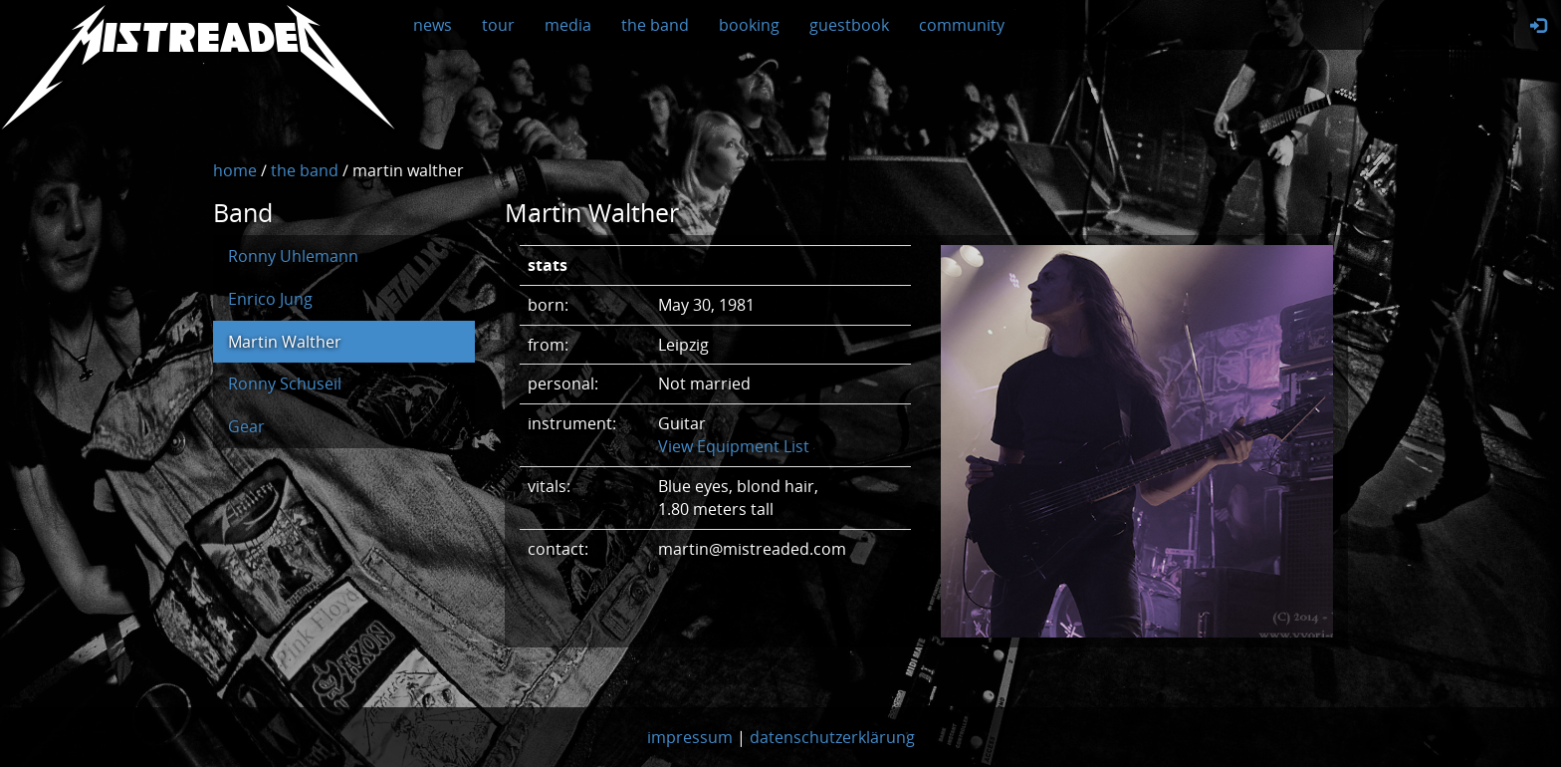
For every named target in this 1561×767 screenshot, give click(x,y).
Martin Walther (284, 342)
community (961, 25)
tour (498, 25)
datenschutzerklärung (832, 737)
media (568, 25)
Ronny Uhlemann (293, 256)
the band (655, 25)
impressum (690, 737)
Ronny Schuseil (284, 383)
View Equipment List (733, 446)
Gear (246, 426)
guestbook (849, 25)
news (432, 25)
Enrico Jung (270, 299)
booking (749, 25)
